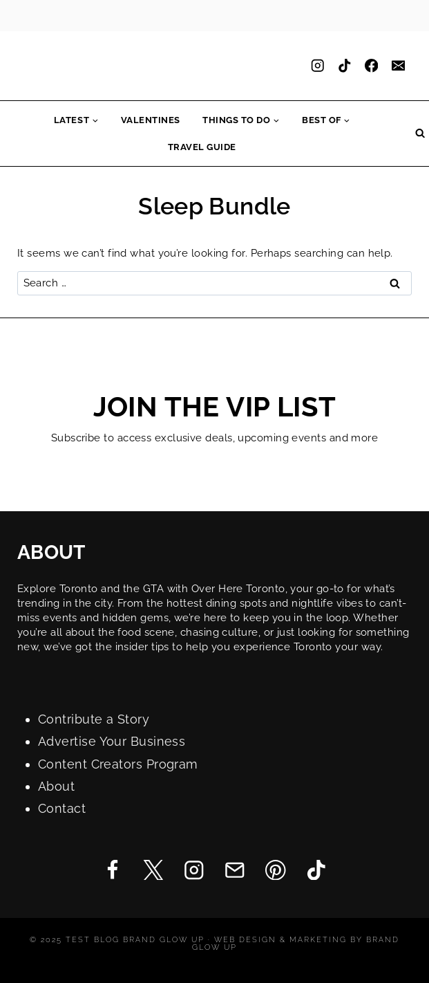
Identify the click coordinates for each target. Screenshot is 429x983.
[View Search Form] (420, 134)
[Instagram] (317, 66)
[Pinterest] (276, 869)
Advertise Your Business (111, 741)
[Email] (398, 66)
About (56, 786)
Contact (62, 808)
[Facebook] (371, 66)
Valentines (150, 120)
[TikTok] (344, 66)
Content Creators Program (118, 764)
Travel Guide (202, 147)
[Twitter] (153, 869)
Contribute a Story (93, 719)
